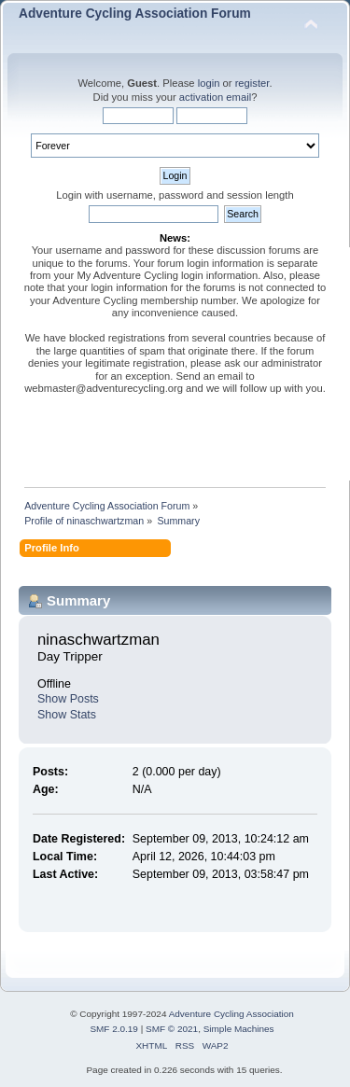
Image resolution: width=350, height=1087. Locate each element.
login (209, 83)
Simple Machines (238, 1029)
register (252, 83)
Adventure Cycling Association (231, 1014)
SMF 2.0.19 (114, 1029)
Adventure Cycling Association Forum (135, 14)
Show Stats (66, 714)
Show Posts (68, 698)
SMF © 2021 (172, 1029)
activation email (215, 97)
